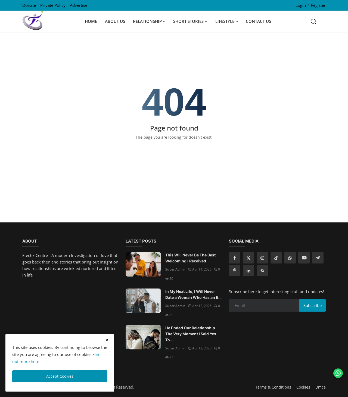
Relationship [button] (149, 21)
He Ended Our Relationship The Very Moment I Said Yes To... (190, 333)
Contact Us (258, 21)
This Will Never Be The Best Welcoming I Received (190, 258)
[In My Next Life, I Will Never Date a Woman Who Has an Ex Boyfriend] (143, 301)
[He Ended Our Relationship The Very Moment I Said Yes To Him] (143, 337)
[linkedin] (248, 270)
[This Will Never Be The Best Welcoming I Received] (143, 264)
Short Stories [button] (190, 21)
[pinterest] (234, 270)
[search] (313, 21)
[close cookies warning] (107, 340)
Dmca (320, 387)
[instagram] (262, 257)
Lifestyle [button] (226, 21)
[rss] (262, 270)
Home (91, 21)
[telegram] (318, 257)
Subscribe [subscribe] (312, 305)
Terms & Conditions (273, 387)
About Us (115, 21)
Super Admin (175, 269)
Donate (29, 5)
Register (318, 5)
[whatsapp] (290, 257)
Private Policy (53, 5)
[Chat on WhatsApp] (338, 373)
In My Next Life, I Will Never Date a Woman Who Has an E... (193, 294)
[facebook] (234, 257)
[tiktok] (276, 257)
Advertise (78, 5)
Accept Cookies (59, 376)
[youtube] (304, 257)
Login (301, 5)
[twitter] (248, 257)
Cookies (303, 387)
